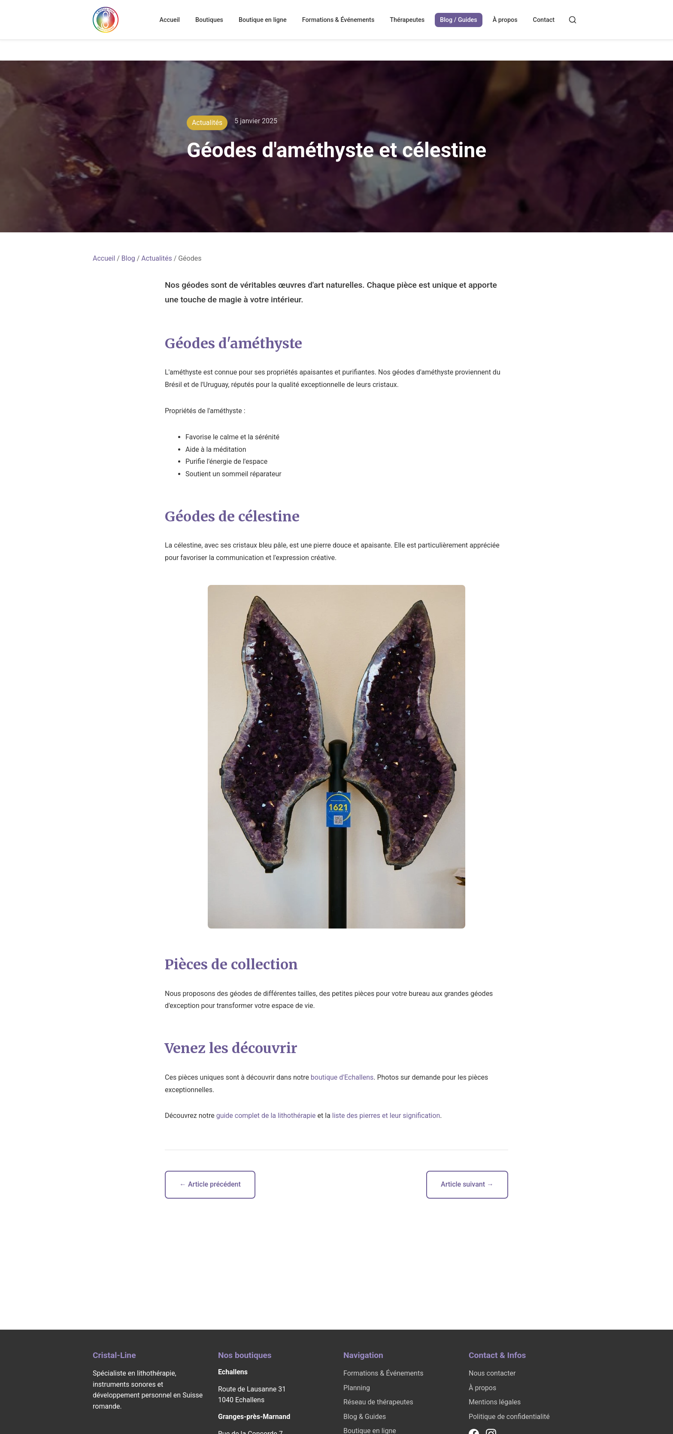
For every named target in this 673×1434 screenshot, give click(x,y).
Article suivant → (467, 1184)
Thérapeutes (407, 20)
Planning (356, 1388)
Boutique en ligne (263, 20)
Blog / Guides (458, 20)
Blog (128, 258)
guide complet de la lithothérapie (266, 1115)
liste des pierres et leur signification (386, 1115)
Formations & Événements (338, 20)
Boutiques (209, 20)
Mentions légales (495, 1402)
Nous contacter (492, 1373)
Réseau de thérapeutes (378, 1402)
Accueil (169, 20)
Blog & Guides (364, 1417)
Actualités (156, 258)
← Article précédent (210, 1184)
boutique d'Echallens (342, 1077)
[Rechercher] (572, 19)
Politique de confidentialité (509, 1417)
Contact (544, 20)
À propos (505, 20)
